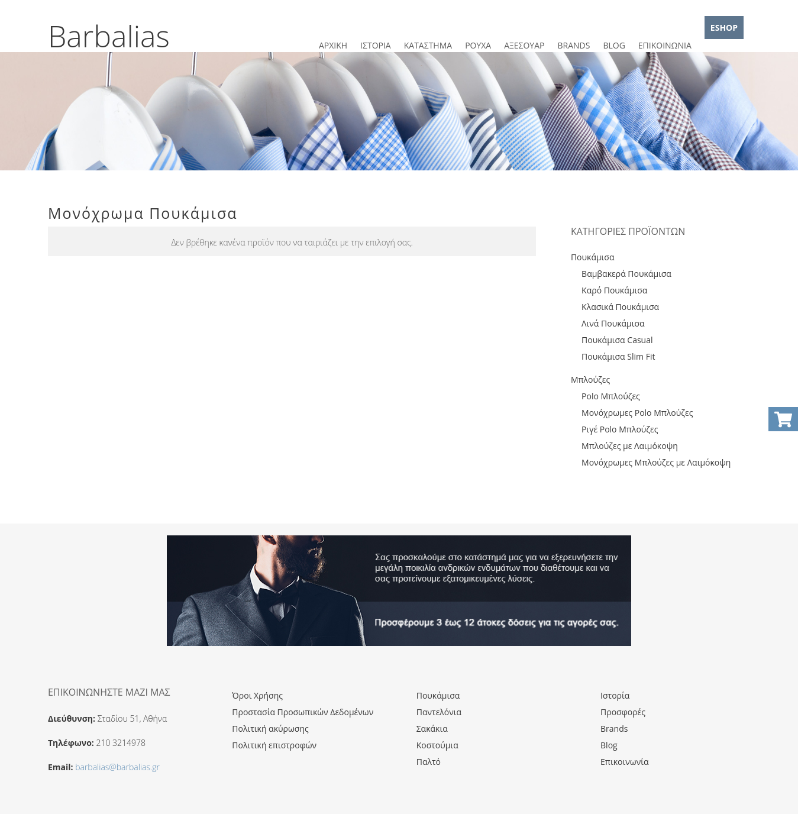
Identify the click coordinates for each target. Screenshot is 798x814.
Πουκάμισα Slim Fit (618, 356)
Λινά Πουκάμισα (613, 323)
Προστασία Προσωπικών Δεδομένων (302, 712)
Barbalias (109, 36)
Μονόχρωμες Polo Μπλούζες (637, 412)
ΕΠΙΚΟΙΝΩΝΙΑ (665, 45)
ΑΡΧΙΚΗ (333, 45)
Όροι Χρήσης (257, 695)
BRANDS (573, 45)
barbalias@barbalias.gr (117, 767)
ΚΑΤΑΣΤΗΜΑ (428, 45)
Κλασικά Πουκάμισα (620, 306)
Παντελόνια (438, 712)
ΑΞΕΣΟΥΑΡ (524, 45)
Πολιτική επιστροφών (274, 745)
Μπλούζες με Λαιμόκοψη (629, 445)
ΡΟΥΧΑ (478, 45)
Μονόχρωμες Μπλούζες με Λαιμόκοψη (656, 462)
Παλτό (428, 761)
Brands (614, 728)
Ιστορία (614, 695)
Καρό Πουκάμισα (614, 290)
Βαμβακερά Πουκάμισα (626, 273)
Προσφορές (622, 712)
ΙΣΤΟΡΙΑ (375, 45)
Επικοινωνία (624, 761)
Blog (609, 745)
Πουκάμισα (593, 257)
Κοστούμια (437, 745)
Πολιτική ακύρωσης (270, 728)
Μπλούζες (590, 379)
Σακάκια (432, 728)
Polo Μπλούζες (610, 396)
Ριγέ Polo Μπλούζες (619, 429)
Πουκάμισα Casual (616, 339)
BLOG (614, 45)
